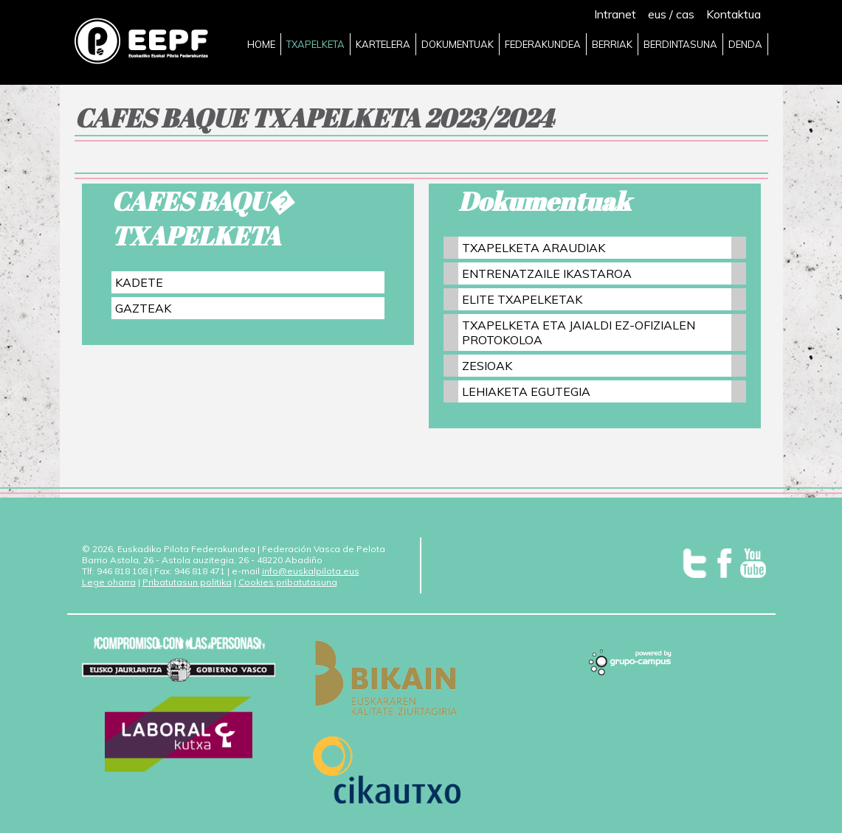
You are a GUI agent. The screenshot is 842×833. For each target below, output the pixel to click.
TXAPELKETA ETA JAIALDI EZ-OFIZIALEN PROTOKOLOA (578, 332)
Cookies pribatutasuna (287, 582)
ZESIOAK (487, 365)
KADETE (139, 282)
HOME (261, 44)
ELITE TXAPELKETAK (522, 299)
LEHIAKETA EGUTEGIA (526, 391)
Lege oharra (109, 582)
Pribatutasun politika (187, 582)
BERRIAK (612, 44)
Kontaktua (733, 14)
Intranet (615, 14)
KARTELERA (383, 44)
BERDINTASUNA (680, 44)
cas (685, 14)
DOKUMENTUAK (457, 44)
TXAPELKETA (315, 44)
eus (657, 14)
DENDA (745, 44)
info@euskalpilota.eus (310, 570)
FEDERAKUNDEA (543, 44)
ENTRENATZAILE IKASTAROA (547, 273)
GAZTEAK (143, 308)
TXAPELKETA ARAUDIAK (533, 247)
